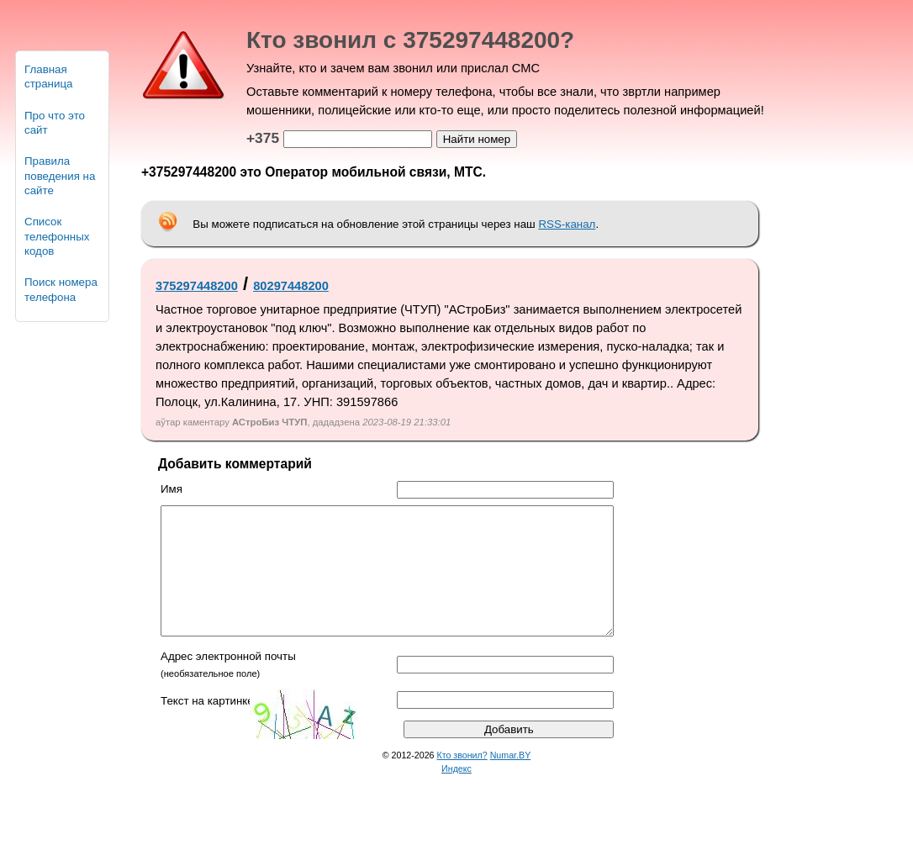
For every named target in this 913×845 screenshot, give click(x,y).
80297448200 (291, 286)
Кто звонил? (462, 780)
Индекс (456, 794)
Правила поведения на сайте (59, 176)
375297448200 (197, 286)
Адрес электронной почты (228, 681)
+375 (262, 137)
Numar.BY (510, 780)
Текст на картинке (207, 726)
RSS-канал (566, 224)
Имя (171, 489)
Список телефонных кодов (56, 236)
